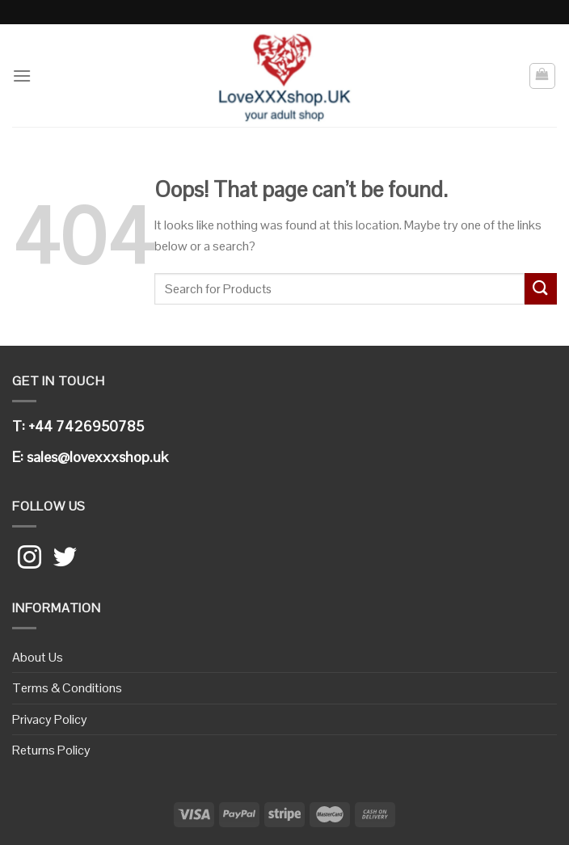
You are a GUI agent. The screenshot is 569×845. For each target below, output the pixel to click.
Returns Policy (51, 750)
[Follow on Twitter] (65, 559)
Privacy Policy (49, 719)
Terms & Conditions (67, 687)
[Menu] (22, 75)
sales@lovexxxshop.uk (97, 457)
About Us (37, 657)
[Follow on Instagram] (29, 559)
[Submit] (541, 289)
